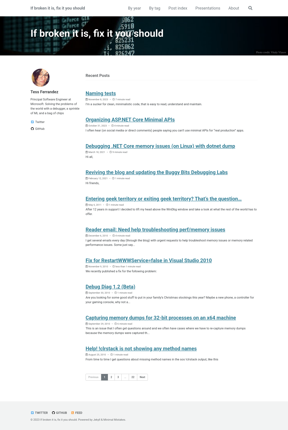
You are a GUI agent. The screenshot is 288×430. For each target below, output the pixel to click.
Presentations (207, 8)
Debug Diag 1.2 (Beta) (110, 287)
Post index (177, 8)
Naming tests (101, 93)
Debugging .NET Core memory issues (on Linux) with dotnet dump (160, 146)
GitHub (59, 413)
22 (133, 377)
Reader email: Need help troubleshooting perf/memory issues (155, 230)
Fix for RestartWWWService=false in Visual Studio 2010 (149, 260)
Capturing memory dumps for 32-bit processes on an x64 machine (161, 318)
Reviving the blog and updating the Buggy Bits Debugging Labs (157, 172)
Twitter (39, 413)
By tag (154, 8)
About (233, 8)
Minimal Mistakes (114, 419)
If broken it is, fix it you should (57, 8)
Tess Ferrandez (44, 92)
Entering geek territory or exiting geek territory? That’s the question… (164, 199)
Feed (76, 413)
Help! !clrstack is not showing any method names (141, 349)
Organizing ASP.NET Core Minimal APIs (130, 120)
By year (134, 8)
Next (142, 377)
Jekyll (96, 419)
